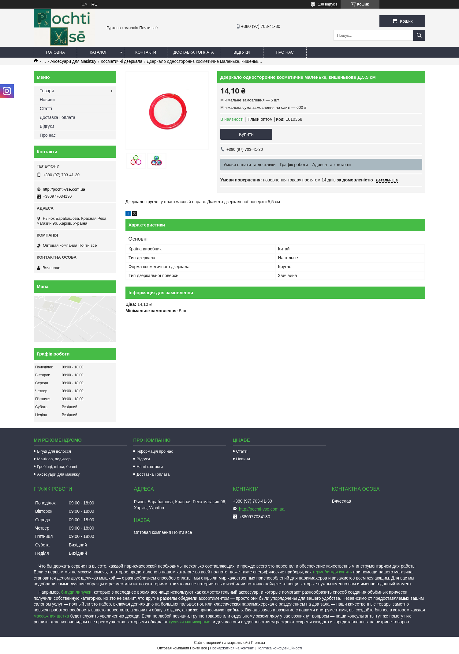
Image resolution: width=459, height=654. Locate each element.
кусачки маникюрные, (190, 621)
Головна (55, 52)
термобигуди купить (332, 571)
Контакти (145, 52)
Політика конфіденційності (279, 648)
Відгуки (241, 52)
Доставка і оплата (194, 52)
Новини (47, 99)
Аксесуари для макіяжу (73, 61)
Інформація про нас (154, 451)
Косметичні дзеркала (121, 61)
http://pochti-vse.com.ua (64, 189)
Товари (47, 90)
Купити (246, 134)
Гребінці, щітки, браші (57, 466)
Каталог (98, 52)
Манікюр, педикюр (54, 459)
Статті (46, 108)
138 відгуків (328, 4)
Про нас (285, 52)
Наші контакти (149, 466)
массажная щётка (51, 616)
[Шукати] (419, 35)
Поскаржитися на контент (231, 648)
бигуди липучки (76, 592)
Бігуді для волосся (54, 451)
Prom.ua (258, 643)
